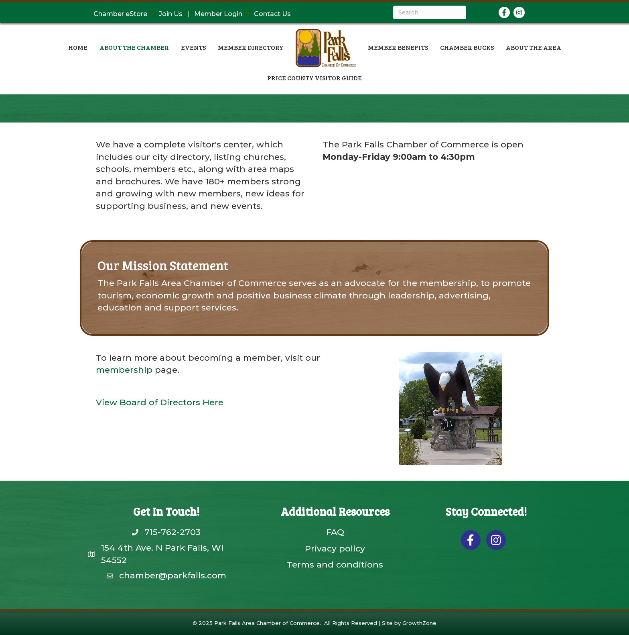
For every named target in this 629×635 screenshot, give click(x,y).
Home (77, 47)
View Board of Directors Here (159, 402)
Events (193, 47)
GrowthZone (419, 623)
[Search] (429, 12)
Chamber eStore (120, 14)
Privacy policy (335, 548)
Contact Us (272, 14)
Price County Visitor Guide (314, 78)
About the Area (533, 47)
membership (124, 370)
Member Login (218, 14)
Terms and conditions (335, 564)
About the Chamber (134, 47)
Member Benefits (398, 47)
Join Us (171, 14)
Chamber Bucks (467, 47)
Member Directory (251, 47)
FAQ (335, 532)
